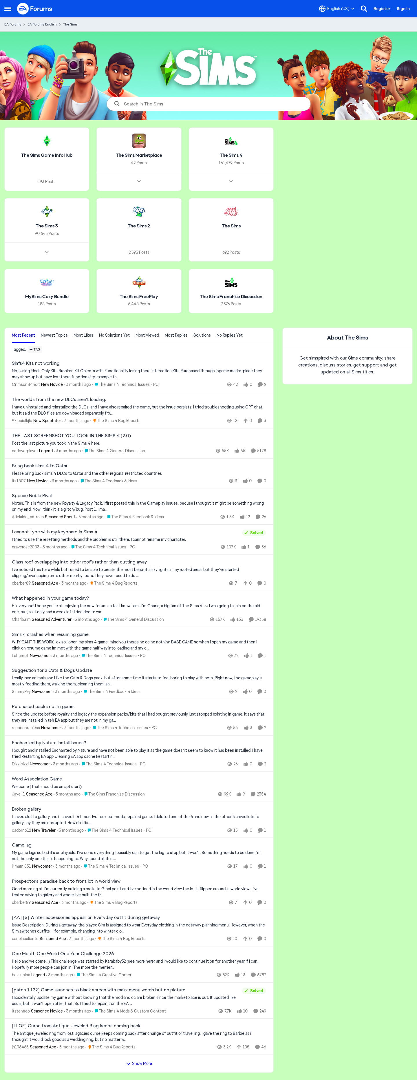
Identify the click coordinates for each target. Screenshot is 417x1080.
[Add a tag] (35, 349)
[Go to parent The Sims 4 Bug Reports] (115, 421)
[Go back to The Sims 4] (231, 155)
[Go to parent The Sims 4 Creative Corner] (102, 975)
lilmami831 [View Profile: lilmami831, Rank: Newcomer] (21, 866)
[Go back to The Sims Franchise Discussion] (231, 296)
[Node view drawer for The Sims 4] (231, 181)
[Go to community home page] (34, 8)
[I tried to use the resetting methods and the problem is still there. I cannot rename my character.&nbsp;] (125, 540)
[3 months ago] (77, 385)
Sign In (403, 8)
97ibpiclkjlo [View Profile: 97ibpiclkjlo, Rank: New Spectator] (22, 420)
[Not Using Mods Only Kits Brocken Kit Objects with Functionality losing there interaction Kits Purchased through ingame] (139, 374)
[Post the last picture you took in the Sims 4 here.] (139, 443)
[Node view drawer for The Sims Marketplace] (139, 181)
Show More (139, 1063)
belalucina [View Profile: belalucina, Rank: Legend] (21, 974)
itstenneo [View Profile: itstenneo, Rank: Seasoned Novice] (21, 1010)
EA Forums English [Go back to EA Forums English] (42, 24)
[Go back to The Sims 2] (139, 226)
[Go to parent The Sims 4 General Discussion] (113, 451)
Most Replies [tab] (176, 335)
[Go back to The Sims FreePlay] (139, 296)
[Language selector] (337, 8)
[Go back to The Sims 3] (47, 226)
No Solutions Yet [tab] (114, 335)
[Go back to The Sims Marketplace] (139, 155)
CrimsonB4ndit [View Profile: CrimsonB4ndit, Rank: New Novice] (26, 384)
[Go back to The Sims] (231, 226)
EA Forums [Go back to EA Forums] (12, 24)
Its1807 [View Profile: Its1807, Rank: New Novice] (19, 480)
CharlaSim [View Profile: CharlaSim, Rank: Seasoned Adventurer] (21, 619)
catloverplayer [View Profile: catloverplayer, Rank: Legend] (25, 450)
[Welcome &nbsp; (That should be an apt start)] (139, 787)
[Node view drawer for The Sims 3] (46, 251)
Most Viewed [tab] (147, 335)
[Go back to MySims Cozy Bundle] (47, 296)
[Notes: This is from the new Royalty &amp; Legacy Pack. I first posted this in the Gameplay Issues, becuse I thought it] (139, 506)
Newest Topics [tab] (54, 335)
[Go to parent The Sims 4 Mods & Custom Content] (129, 1011)
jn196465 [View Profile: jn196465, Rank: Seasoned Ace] (20, 1047)
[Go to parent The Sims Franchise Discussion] (113, 794)
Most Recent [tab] (23, 335)
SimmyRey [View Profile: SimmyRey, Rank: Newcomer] (21, 691)
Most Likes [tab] (83, 335)
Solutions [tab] (202, 335)
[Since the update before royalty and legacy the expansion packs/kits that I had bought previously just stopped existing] (139, 717)
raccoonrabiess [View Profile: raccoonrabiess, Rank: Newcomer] (26, 727)
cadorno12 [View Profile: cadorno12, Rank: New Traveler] (21, 830)
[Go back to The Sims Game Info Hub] (47, 155)
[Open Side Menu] (7, 8)
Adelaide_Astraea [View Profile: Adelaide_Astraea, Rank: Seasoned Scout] (28, 516)
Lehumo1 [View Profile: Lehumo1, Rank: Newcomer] (20, 655)
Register (382, 8)
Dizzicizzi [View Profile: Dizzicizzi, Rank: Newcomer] (20, 764)
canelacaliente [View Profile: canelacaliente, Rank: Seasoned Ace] (25, 938)
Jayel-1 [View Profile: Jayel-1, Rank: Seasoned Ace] (18, 794)
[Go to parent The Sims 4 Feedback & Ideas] (107, 481)
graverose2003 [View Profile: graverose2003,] (25, 547)
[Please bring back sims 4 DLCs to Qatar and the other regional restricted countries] (139, 473)
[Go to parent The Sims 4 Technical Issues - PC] (125, 385)
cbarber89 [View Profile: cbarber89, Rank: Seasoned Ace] (21, 583)
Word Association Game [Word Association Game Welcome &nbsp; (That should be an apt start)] (37, 779)
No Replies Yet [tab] (230, 335)
